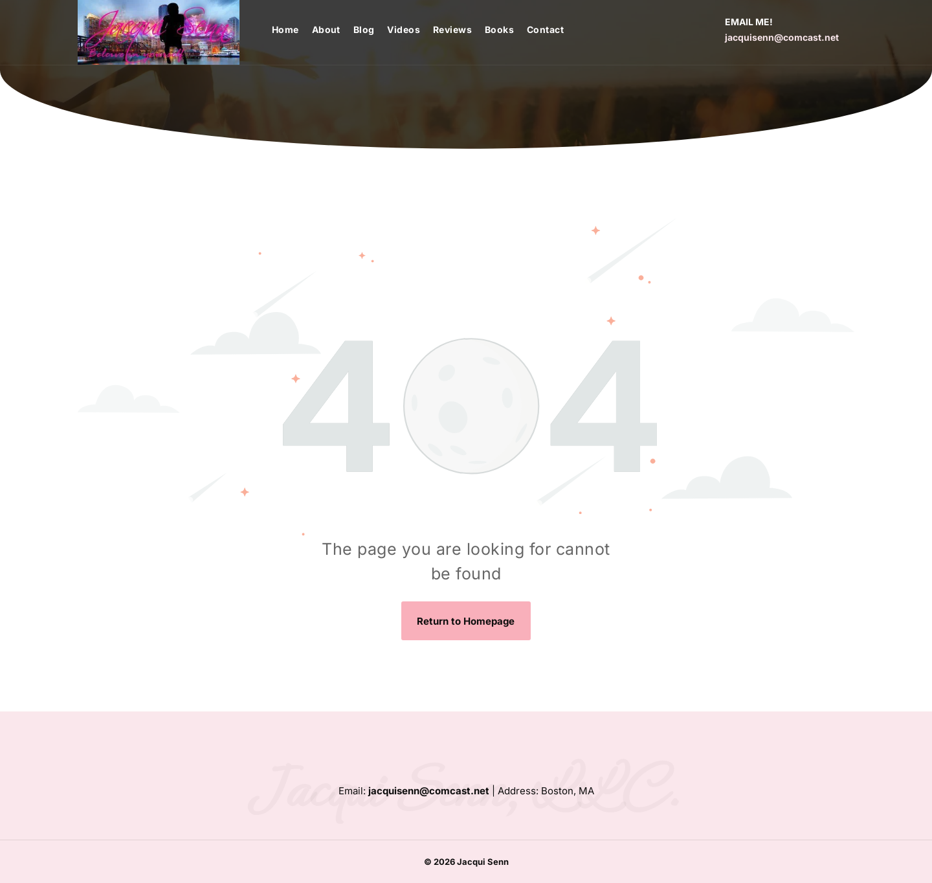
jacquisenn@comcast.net (782, 37)
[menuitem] (292, 29)
